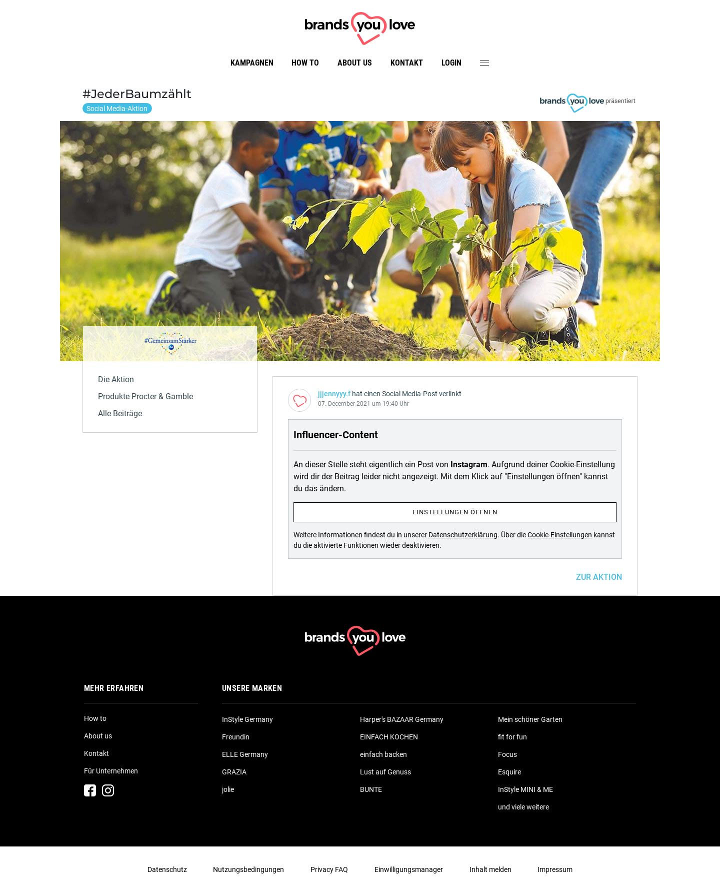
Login (452, 63)
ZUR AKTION (599, 577)
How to (305, 63)
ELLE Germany (245, 754)
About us (355, 63)
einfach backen (383, 754)
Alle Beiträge (120, 413)
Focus (507, 754)
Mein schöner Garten (530, 719)
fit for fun (512, 737)
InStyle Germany (247, 719)
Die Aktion (116, 379)
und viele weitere (523, 807)
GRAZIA (234, 772)
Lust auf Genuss (385, 772)
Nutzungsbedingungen (248, 869)
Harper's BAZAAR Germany (402, 719)
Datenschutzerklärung (463, 535)
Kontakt (406, 63)
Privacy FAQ (329, 869)
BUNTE (371, 789)
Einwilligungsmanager (408, 869)
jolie (228, 789)
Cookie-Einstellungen (560, 535)
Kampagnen (252, 63)
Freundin (236, 737)
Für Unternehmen (111, 771)
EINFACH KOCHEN (389, 737)
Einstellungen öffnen (455, 512)
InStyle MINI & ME (525, 789)
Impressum (555, 869)
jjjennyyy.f (334, 394)
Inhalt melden (491, 869)
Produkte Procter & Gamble (145, 396)
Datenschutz (167, 869)
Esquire (509, 772)
